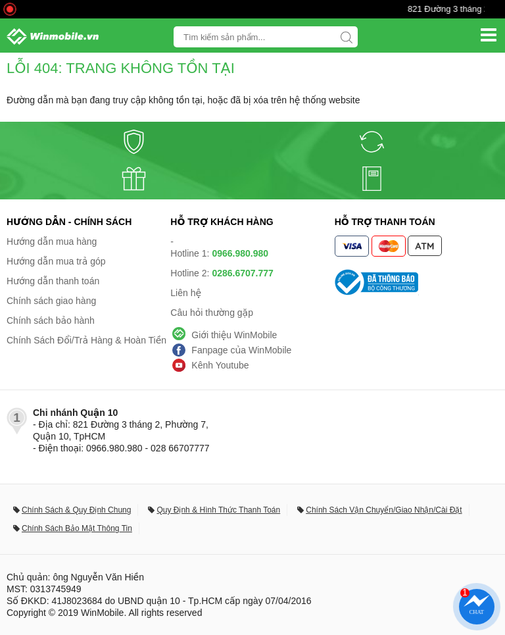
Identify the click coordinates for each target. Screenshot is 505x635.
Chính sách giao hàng (51, 300)
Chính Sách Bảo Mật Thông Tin (77, 528)
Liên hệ (185, 293)
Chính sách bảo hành (51, 320)
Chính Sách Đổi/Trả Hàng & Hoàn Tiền (86, 340)
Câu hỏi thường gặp (211, 312)
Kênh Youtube (220, 365)
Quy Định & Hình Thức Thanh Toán (218, 510)
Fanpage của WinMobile (241, 350)
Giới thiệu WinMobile (234, 335)
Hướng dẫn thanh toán (53, 281)
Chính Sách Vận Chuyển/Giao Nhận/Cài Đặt (384, 510)
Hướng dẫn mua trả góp (56, 261)
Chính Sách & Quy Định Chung (76, 510)
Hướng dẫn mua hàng (52, 241)
